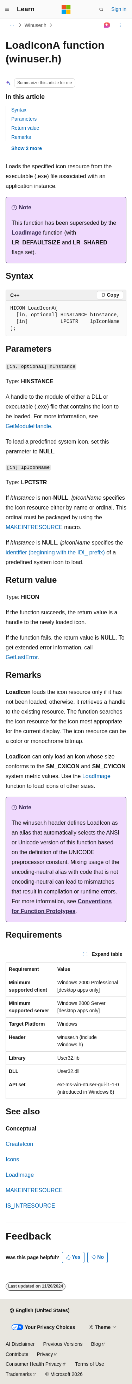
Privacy (45, 1354)
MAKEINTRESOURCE (34, 527)
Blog (96, 1344)
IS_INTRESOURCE (30, 1206)
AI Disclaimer (20, 1344)
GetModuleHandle (28, 426)
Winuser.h (35, 25)
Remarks (21, 137)
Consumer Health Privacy (34, 1364)
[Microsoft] (66, 9)
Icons (12, 1159)
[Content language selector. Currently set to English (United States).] (40, 1310)
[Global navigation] (7, 9)
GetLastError (22, 657)
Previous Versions (62, 1344)
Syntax (18, 110)
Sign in (118, 9)
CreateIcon (19, 1144)
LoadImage (26, 233)
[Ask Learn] (107, 25)
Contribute (17, 1354)
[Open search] (101, 9)
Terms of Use (89, 1364)
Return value (25, 128)
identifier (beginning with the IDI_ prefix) (55, 552)
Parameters (24, 119)
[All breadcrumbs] (12, 25)
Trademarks (19, 1374)
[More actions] (120, 25)
